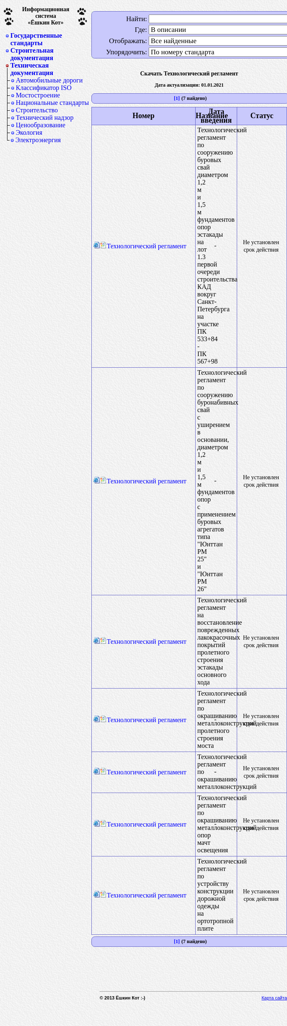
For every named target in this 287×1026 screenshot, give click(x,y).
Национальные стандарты (52, 102)
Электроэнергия (38, 139)
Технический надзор (45, 117)
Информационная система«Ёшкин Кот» (45, 16)
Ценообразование (40, 125)
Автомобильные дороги (49, 80)
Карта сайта (274, 997)
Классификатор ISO (43, 87)
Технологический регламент (143, 246)
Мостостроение (38, 95)
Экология (29, 132)
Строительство (37, 110)
